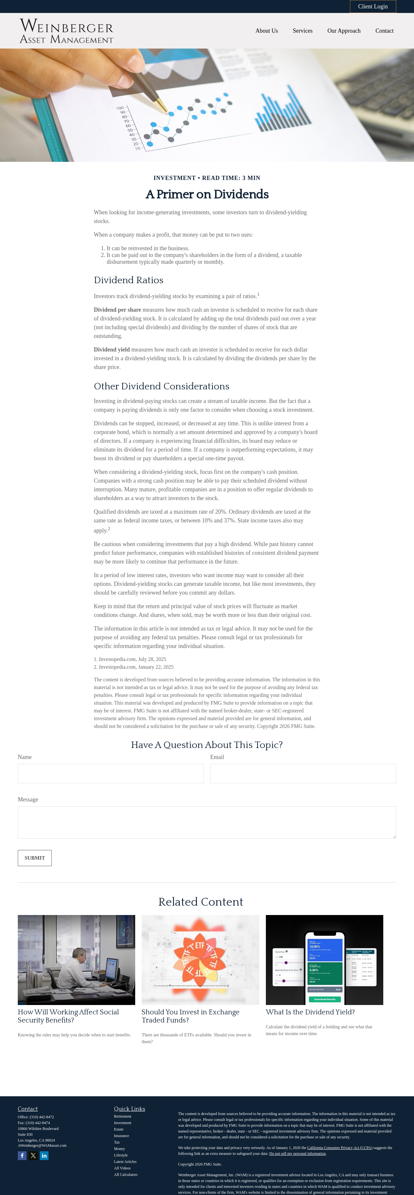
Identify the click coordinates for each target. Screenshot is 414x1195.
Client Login (373, 6)
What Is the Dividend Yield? (310, 1012)
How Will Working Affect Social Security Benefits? (68, 1016)
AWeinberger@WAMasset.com (42, 1145)
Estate (119, 1129)
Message (28, 799)
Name (25, 757)
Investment (122, 1123)
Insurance (121, 1136)
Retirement (122, 1116)
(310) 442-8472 (42, 1117)
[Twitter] (33, 1155)
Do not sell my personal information (297, 1153)
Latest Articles (125, 1161)
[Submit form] (35, 858)
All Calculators (126, 1174)
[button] (267, 31)
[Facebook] (22, 1155)
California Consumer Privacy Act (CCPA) (340, 1147)
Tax (117, 1142)
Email (217, 757)
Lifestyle (121, 1155)
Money (119, 1148)
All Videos (122, 1168)
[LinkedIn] (44, 1155)
